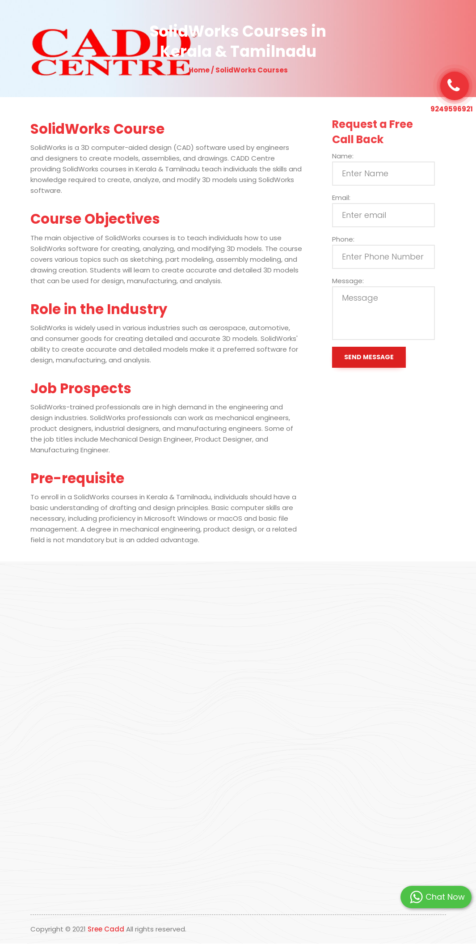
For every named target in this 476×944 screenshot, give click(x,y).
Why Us (181, 20)
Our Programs (226, 20)
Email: (347, 197)
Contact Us (335, 20)
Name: (348, 156)
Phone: (349, 239)
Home (115, 20)
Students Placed (284, 20)
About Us (147, 20)
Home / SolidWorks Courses (238, 70)
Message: (354, 280)
